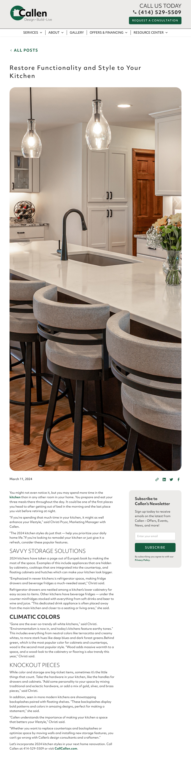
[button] (33, 32)
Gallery (77, 32)
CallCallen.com (66, 748)
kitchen (15, 497)
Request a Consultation (155, 20)
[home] (31, 13)
